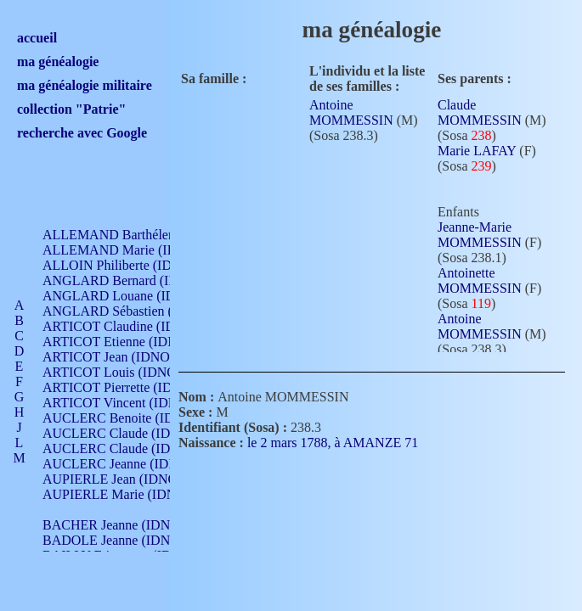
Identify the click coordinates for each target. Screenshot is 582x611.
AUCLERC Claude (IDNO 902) (130, 433)
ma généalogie (58, 61)
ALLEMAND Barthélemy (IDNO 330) (149, 234)
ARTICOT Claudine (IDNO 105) (132, 326)
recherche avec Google (82, 133)
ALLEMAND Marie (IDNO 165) (133, 250)
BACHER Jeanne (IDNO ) (115, 525)
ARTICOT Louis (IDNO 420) (123, 372)
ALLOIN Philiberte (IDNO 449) (130, 265)
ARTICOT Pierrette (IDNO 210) (131, 387)
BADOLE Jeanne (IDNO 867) (125, 540)
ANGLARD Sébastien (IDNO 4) (131, 311)
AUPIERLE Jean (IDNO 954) (124, 479)
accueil (37, 38)
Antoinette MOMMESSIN (480, 280)
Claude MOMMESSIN (480, 112)
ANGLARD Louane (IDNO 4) (126, 296)
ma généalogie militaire (84, 85)
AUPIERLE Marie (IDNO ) (118, 494)
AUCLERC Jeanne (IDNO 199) (129, 464)
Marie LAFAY (477, 150)
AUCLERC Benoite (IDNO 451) (132, 418)
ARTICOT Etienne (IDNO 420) (129, 341)
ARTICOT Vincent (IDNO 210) (129, 402)
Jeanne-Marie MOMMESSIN (480, 234)
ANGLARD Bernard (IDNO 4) (127, 280)
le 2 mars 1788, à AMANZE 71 (342, 442)
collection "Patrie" (71, 109)
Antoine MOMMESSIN (351, 112)
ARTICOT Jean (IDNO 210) (120, 357)
